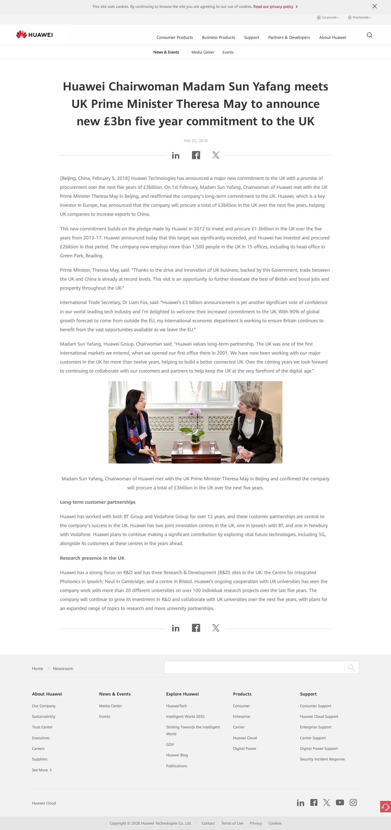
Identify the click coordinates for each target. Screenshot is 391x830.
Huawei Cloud (245, 738)
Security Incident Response (322, 759)
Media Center (202, 49)
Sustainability (43, 716)
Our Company (44, 706)
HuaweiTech (176, 706)
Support (195, 31)
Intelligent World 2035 (185, 716)
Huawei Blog (177, 755)
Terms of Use (232, 823)
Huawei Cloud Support (319, 716)
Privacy (256, 823)
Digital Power (244, 748)
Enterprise (241, 716)
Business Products (162, 31)
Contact (208, 823)
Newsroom (63, 668)
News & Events (166, 49)
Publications (176, 766)
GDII (170, 744)
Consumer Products (117, 31)
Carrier (238, 727)
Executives (41, 738)
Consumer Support (315, 706)
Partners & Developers (234, 31)
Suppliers (40, 759)
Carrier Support (313, 738)
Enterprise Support (316, 727)
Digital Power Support (319, 748)
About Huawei (278, 31)
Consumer (241, 706)
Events (228, 49)
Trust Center (42, 727)
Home (37, 668)
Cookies (275, 823)
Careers (38, 748)
